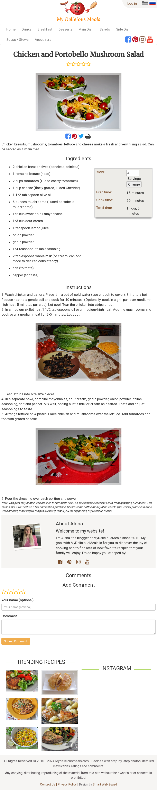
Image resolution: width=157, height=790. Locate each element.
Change (134, 184)
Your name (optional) (17, 600)
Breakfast (44, 29)
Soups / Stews (17, 39)
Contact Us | (49, 784)
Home (11, 29)
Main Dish (85, 29)
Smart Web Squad (105, 784)
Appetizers (43, 39)
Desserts (65, 29)
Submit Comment (15, 641)
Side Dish (123, 29)
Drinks (26, 29)
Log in (132, 3)
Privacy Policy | (68, 784)
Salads (105, 29)
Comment (9, 616)
